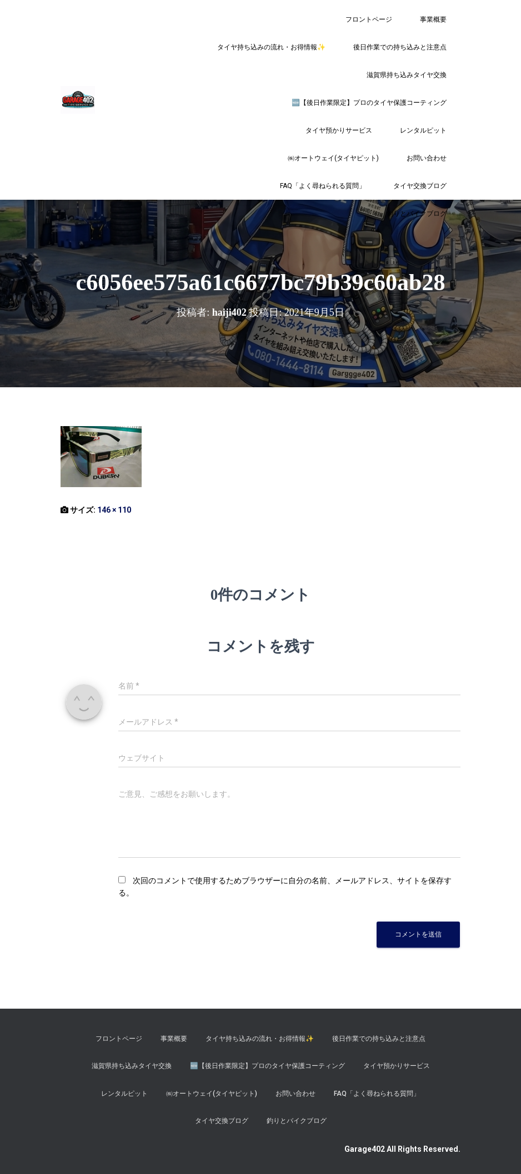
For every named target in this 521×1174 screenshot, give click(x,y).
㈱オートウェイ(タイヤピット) (333, 158)
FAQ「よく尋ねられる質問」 (322, 186)
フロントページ (368, 19)
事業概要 (433, 19)
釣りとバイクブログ (417, 213)
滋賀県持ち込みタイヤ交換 (407, 75)
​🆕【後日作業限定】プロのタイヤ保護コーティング (369, 103)
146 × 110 (114, 509)
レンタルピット (423, 130)
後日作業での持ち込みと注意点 (400, 47)
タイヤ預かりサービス (338, 130)
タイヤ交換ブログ (420, 186)
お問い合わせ (427, 158)
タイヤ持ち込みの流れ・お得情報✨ (271, 47)
